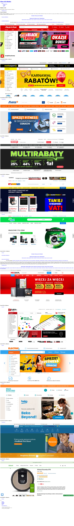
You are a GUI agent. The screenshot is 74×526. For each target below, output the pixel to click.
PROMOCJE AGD (4, 10)
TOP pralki (32, 15)
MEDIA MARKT (24, 19)
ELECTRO (50, 19)
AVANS (32, 19)
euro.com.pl (3, 214)
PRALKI (21, 260)
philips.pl (3, 460)
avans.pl (3, 137)
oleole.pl (3, 252)
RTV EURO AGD (39, 19)
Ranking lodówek (42, 18)
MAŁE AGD (18, 22)
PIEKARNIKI (37, 260)
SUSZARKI (45, 260)
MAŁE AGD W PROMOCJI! (5, 259)
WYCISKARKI (37, 22)
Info (3, 6)
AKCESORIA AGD (65, 260)
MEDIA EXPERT (29, 19)
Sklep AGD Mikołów (5, 1)
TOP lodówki (41, 15)
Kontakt (4, 5)
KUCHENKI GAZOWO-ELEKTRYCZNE (53, 260)
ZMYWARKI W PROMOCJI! (5, 255)
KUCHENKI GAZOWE (25, 260)
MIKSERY (41, 22)
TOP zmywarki (37, 15)
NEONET (35, 19)
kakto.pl (3, 345)
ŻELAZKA (33, 22)
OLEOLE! (43, 19)
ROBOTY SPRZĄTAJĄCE (28, 22)
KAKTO (48, 19)
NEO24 (45, 19)
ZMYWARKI (17, 260)
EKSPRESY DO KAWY (61, 22)
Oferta (4, 4)
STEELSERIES (4, 268)
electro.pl (3, 383)
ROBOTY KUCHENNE (46, 22)
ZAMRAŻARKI (42, 260)
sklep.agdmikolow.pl (4, 505)
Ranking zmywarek (36, 18)
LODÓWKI (14, 260)
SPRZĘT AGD (61, 260)
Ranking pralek (32, 18)
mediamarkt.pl (3, 60)
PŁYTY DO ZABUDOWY (32, 260)
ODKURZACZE (22, 22)
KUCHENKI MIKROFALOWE (53, 22)
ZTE (0, 268)
